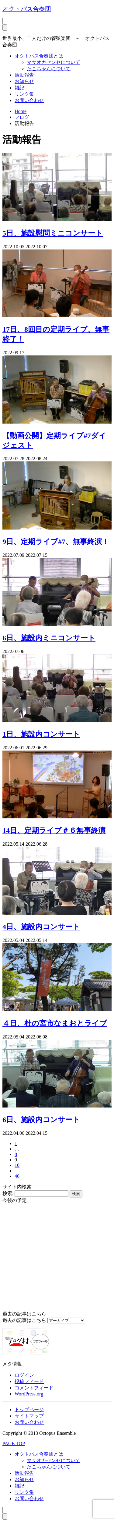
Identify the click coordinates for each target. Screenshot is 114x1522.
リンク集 (24, 94)
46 (17, 1176)
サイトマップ (29, 1415)
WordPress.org (29, 1393)
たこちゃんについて (49, 68)
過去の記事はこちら (24, 1320)
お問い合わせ (29, 100)
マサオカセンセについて (53, 62)
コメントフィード (34, 1387)
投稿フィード (29, 1381)
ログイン (24, 1375)
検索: (7, 1193)
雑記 (19, 87)
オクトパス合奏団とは (39, 55)
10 (17, 1165)
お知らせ (24, 81)
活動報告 (24, 75)
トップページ (29, 1409)
